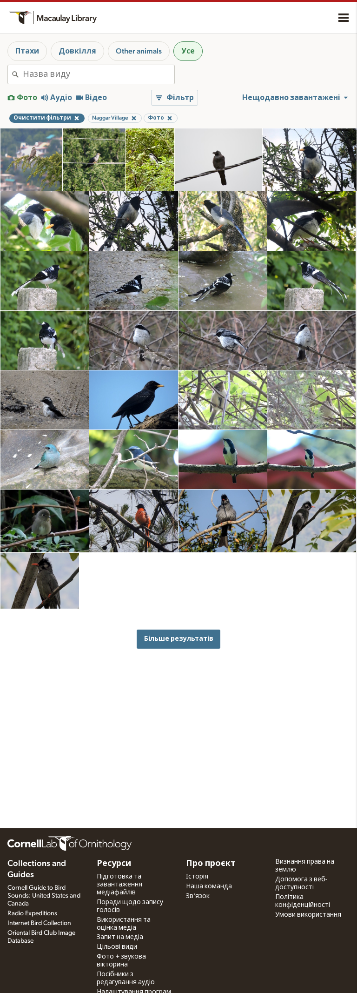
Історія (197, 876)
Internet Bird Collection (39, 923)
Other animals (139, 51)
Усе (188, 51)
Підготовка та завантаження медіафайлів (119, 884)
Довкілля (77, 51)
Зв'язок (198, 896)
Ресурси (114, 863)
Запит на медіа (120, 937)
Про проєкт (211, 863)
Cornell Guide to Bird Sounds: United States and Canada (43, 896)
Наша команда (209, 886)
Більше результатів (178, 638)
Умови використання (308, 915)
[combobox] (98, 74)
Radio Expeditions (32, 913)
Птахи (27, 51)
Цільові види (117, 947)
